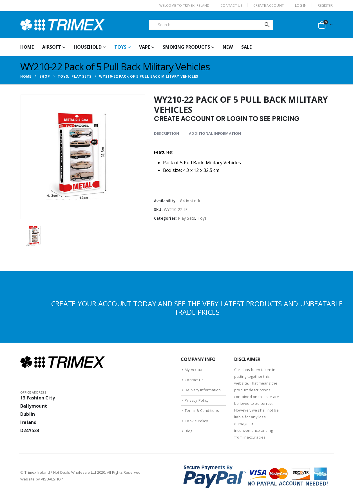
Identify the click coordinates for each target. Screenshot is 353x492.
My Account (195, 369)
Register (325, 5)
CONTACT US (231, 5)
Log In (301, 5)
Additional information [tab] (215, 133)
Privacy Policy (197, 400)
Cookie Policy (196, 420)
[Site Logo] (62, 25)
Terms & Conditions (202, 410)
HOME (27, 47)
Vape (144, 47)
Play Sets (186, 218)
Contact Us (194, 379)
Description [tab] (166, 133)
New (228, 47)
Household (88, 47)
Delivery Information (203, 389)
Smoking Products (186, 47)
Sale (246, 47)
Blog (188, 430)
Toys (120, 47)
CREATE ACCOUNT (268, 5)
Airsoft (51, 47)
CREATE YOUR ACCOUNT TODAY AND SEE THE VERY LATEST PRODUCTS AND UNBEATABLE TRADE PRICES (197, 308)
